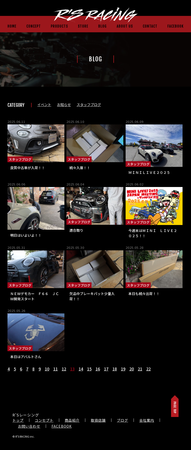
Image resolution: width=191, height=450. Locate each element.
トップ (18, 420)
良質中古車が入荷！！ (27, 167)
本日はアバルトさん (25, 356)
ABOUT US (125, 26)
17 (106, 369)
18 (114, 369)
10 (47, 369)
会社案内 (146, 420)
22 (148, 369)
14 (81, 369)
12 (64, 369)
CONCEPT (33, 26)
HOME (11, 26)
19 (123, 369)
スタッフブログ (89, 104)
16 (98, 369)
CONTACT (150, 26)
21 (140, 369)
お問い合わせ (29, 426)
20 (131, 369)
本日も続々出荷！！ (144, 293)
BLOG (102, 26)
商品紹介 (72, 420)
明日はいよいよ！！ (26, 235)
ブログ (122, 420)
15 (89, 369)
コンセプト (44, 420)
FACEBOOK (175, 26)
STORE (83, 26)
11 (55, 369)
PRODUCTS (59, 26)
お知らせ (64, 104)
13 (72, 369)
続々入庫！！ (79, 167)
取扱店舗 (98, 420)
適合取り (76, 230)
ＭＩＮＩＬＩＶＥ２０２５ (149, 172)
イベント (44, 104)
